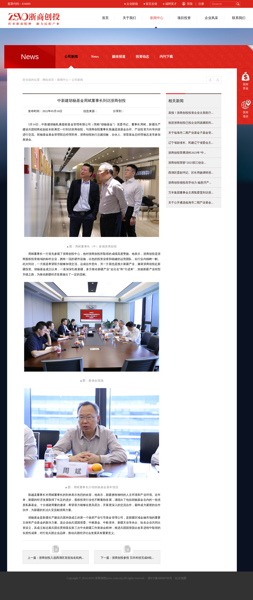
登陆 (187, 3)
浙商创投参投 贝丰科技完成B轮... (133, 557)
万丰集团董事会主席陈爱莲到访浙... (190, 192)
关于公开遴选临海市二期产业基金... (190, 202)
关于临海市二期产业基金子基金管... (190, 132)
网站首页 (48, 79)
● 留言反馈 (150, 3)
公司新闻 (71, 56)
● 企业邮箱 (131, 3)
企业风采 (207, 18)
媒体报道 (118, 56)
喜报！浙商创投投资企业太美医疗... (190, 112)
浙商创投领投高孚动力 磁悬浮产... (189, 182)
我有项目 (245, 109)
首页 (105, 18)
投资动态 (142, 56)
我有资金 (245, 81)
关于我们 (125, 18)
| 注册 (200, 3)
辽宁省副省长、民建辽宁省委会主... (190, 142)
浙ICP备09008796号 (160, 578)
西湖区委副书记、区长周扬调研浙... (190, 172)
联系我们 (234, 18)
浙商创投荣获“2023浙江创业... (187, 162)
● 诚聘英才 (170, 3)
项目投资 (180, 18)
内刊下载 (166, 56)
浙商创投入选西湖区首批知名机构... (61, 557)
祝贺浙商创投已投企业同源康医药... (190, 122)
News (95, 56)
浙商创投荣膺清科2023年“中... (187, 152)
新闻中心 (152, 22)
